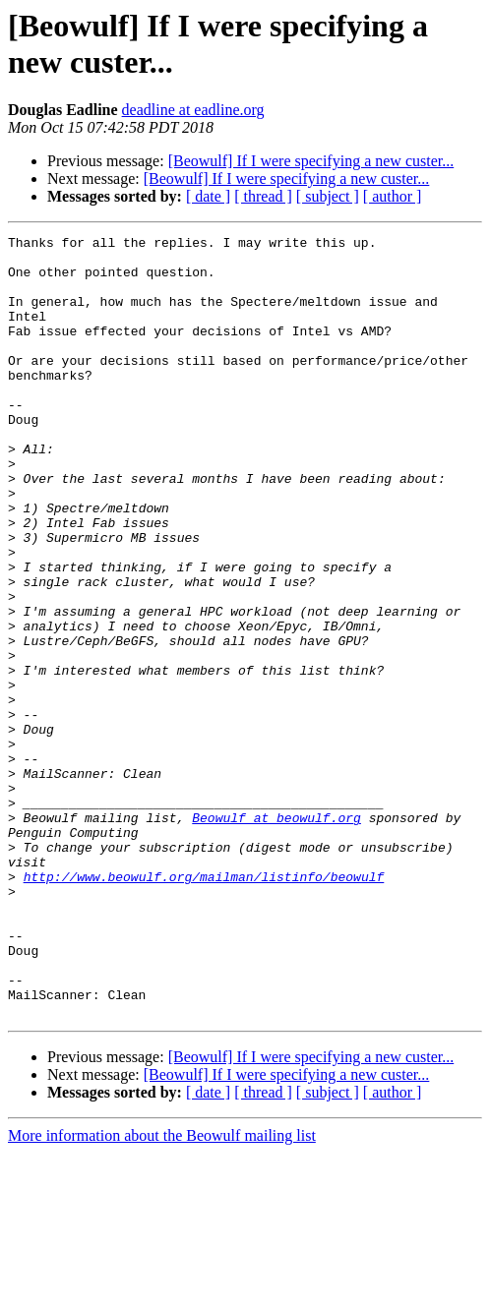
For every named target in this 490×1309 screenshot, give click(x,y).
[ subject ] (327, 196)
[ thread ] (263, 196)
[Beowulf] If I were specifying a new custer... (311, 160)
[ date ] (208, 196)
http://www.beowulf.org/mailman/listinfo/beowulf (204, 1006)
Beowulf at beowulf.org (276, 935)
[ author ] (392, 196)
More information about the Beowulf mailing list (162, 1291)
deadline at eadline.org (193, 109)
